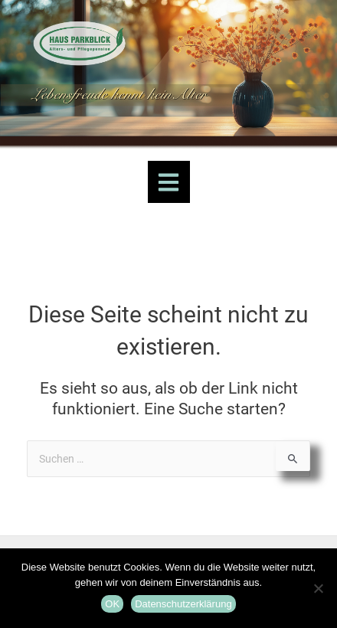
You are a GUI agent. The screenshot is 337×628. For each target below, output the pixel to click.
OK (112, 604)
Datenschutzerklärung (183, 604)
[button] (169, 182)
